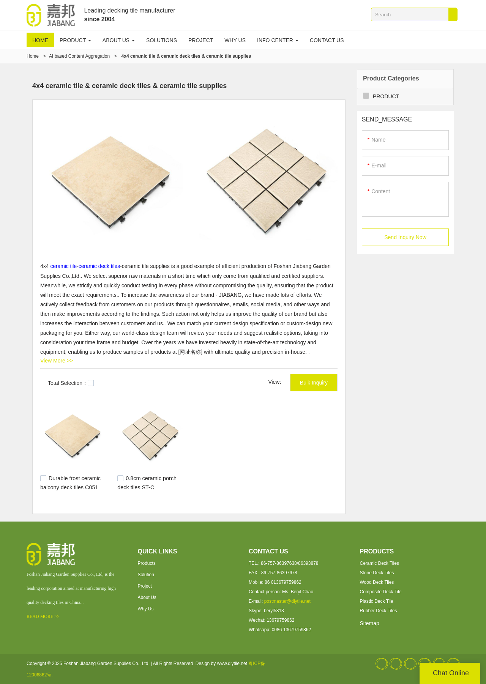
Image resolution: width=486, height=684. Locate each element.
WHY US (235, 40)
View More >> (56, 360)
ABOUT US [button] (119, 40)
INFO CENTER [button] (277, 40)
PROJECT (200, 40)
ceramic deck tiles (100, 266)
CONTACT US (327, 40)
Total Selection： (71, 383)
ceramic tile (63, 266)
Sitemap (369, 623)
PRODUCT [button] (75, 40)
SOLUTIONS (161, 40)
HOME (40, 40)
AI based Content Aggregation (79, 56)
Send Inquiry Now (405, 238)
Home (33, 56)
